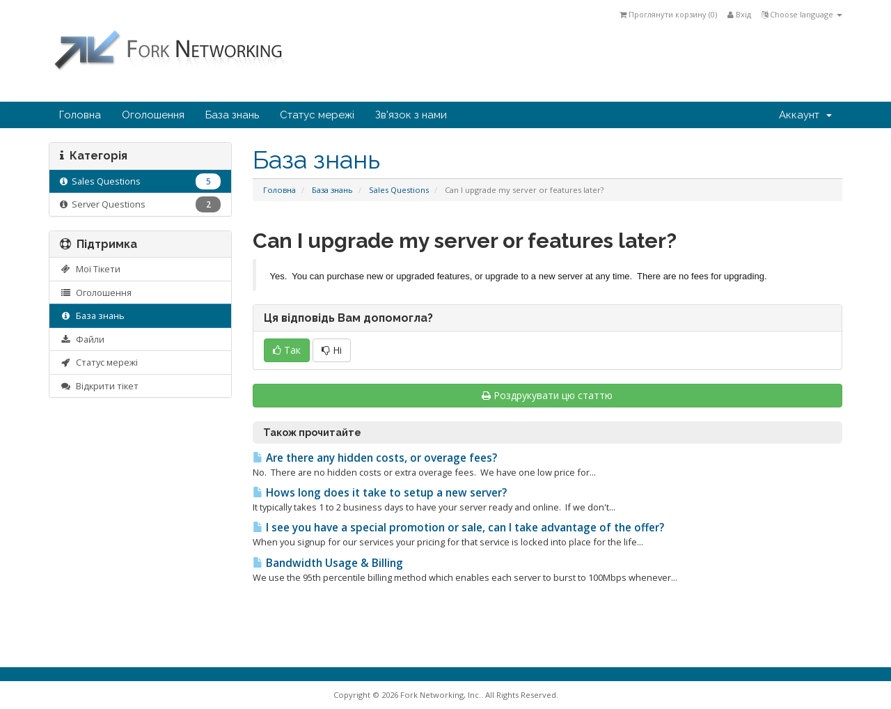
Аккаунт (805, 115)
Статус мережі (317, 115)
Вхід (739, 14)
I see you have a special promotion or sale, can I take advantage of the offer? (458, 527)
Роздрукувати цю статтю (547, 395)
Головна (80, 115)
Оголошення (153, 115)
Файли (82, 339)
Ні (332, 350)
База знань (232, 115)
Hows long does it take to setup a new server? (380, 492)
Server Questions (140, 204)
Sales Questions (399, 190)
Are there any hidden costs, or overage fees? (375, 458)
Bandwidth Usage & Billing (328, 563)
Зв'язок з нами (411, 115)
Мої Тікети (90, 269)
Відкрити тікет (99, 386)
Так (287, 350)
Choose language (802, 14)
